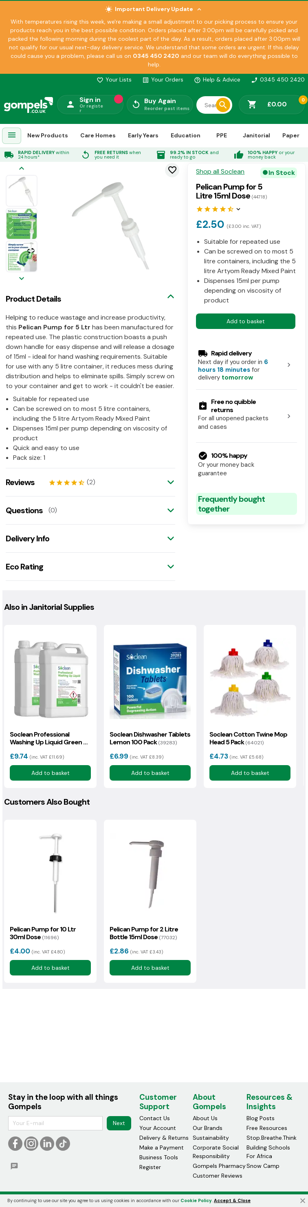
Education (185, 135)
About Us (205, 1118)
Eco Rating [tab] (24, 566)
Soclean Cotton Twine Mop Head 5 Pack (248, 738)
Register (150, 1167)
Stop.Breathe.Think (271, 1137)
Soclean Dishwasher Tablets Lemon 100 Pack (150, 738)
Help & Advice (217, 79)
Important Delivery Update (154, 9)
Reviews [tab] (20, 482)
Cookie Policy (196, 1200)
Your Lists (114, 79)
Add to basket (246, 321)
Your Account (157, 1128)
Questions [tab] (24, 510)
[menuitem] (12, 136)
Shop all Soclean (220, 172)
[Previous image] (21, 169)
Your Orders (162, 79)
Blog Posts (260, 1118)
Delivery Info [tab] (27, 538)
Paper (290, 135)
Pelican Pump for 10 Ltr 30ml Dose (43, 933)
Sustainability (211, 1137)
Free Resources (266, 1128)
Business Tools (158, 1157)
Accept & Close (232, 1200)
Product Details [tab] (33, 298)
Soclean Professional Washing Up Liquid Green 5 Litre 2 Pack (48, 738)
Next (119, 1123)
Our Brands (207, 1128)
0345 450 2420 (278, 79)
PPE (221, 135)
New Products (47, 135)
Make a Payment (161, 1147)
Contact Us (154, 1118)
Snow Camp (262, 1165)
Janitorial (256, 135)
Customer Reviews (217, 1175)
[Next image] (21, 279)
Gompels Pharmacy (219, 1165)
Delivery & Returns (164, 1137)
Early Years (143, 135)
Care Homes (98, 135)
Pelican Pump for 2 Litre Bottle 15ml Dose (144, 933)
